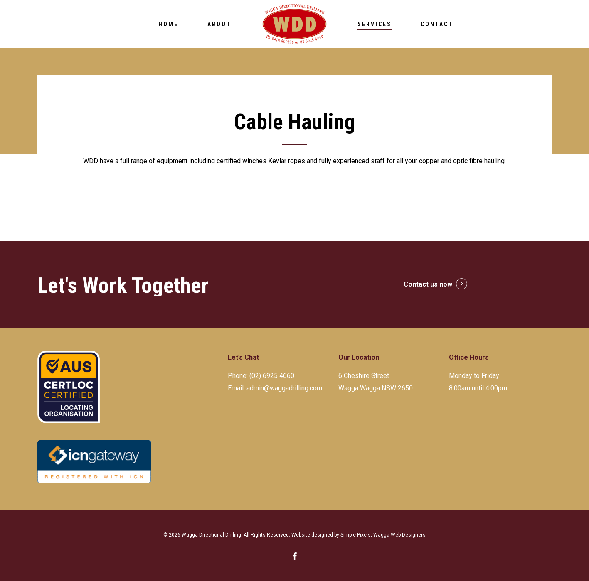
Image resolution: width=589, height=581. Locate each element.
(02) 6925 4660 (271, 376)
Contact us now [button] (428, 284)
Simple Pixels (355, 535)
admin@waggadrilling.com (284, 388)
